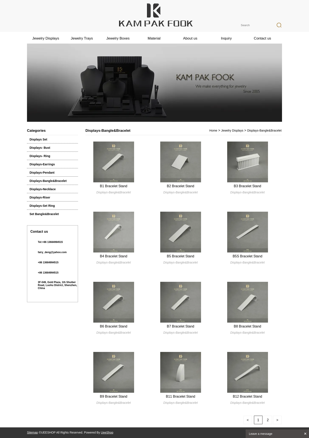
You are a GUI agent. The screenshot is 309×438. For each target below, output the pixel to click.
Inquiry (226, 38)
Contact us (262, 38)
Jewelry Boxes (118, 38)
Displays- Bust (40, 147)
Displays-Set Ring (42, 205)
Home (213, 130)
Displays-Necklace (43, 189)
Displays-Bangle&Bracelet (48, 181)
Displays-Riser (40, 197)
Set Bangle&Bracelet (44, 214)
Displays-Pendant (42, 172)
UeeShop (107, 432)
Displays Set (38, 139)
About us (190, 38)
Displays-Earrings (42, 164)
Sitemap (32, 432)
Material (154, 38)
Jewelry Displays (45, 38)
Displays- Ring (40, 156)
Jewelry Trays (82, 38)
